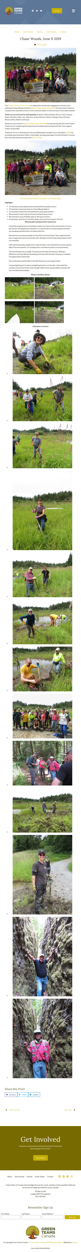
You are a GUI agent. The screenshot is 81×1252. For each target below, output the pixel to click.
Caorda (74, 1242)
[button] (73, 10)
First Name (5, 1214)
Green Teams (51, 32)
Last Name (26, 1214)
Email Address (48, 1214)
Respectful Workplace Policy (51, 1242)
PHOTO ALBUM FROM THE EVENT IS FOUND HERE (40, 199)
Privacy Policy (34, 1242)
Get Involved (28, 32)
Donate (40, 32)
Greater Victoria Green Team (19, 105)
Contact (63, 32)
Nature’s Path (37, 137)
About (17, 32)
